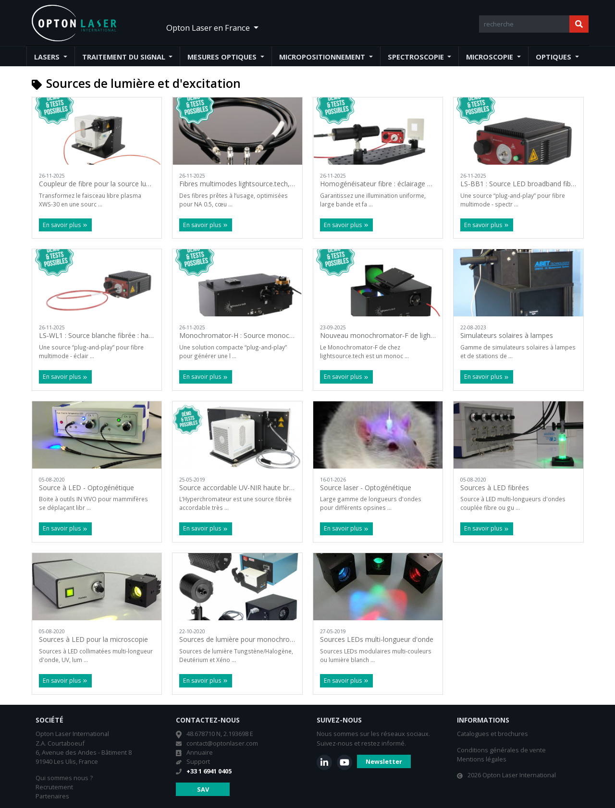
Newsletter (384, 761)
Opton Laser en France (209, 27)
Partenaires (52, 796)
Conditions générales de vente (501, 750)
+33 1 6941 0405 (209, 771)
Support (198, 761)
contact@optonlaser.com (222, 743)
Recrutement (54, 787)
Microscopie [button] (490, 56)
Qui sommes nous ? (64, 777)
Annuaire (199, 752)
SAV (203, 789)
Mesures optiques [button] (222, 56)
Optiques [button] (554, 56)
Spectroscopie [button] (417, 56)
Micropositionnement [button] (323, 56)
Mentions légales (481, 759)
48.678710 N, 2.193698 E (219, 733)
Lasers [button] (48, 56)
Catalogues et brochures (492, 733)
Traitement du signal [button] (124, 56)
